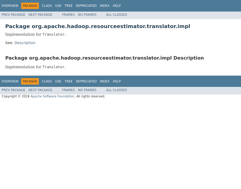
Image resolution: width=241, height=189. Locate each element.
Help (117, 6)
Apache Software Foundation (52, 96)
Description (24, 43)
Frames (68, 15)
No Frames (87, 15)
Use (58, 6)
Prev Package (13, 15)
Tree (69, 6)
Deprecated (86, 6)
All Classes (116, 15)
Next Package (40, 15)
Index (105, 6)
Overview (10, 6)
